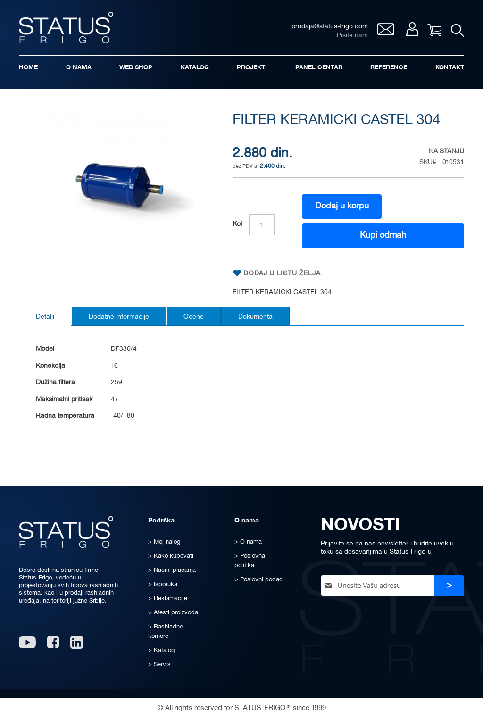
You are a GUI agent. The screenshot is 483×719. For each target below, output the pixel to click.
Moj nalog (412, 29)
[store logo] (66, 27)
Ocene (193, 317)
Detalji (45, 317)
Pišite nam (352, 36)
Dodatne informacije (119, 317)
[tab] (45, 316)
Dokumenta (255, 317)
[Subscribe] (449, 585)
